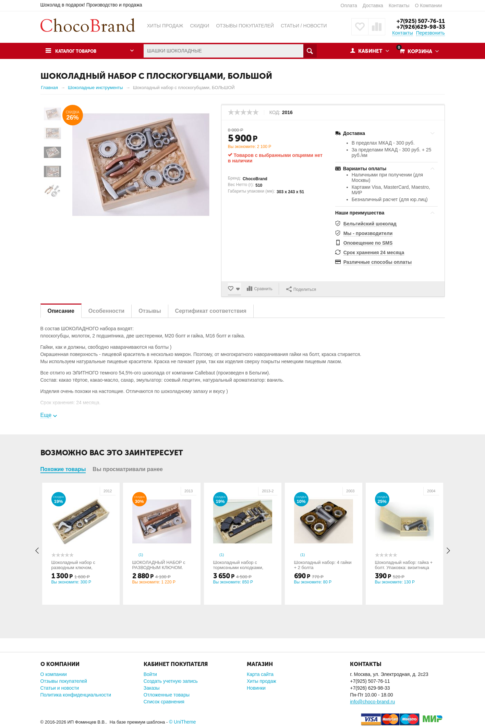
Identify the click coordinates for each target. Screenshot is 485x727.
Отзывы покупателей (63, 681)
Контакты (399, 5)
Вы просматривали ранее (128, 469)
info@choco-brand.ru (372, 701)
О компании (53, 674)
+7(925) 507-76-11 (419, 20)
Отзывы (149, 311)
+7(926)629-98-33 (420, 26)
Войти (150, 674)
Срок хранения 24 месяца (373, 252)
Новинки (256, 688)
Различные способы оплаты (377, 262)
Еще (46, 415)
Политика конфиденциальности (75, 695)
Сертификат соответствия (210, 311)
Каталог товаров (79, 51)
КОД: (274, 112)
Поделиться (302, 288)
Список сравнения (164, 701)
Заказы (152, 688)
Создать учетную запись (171, 681)
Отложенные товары (167, 695)
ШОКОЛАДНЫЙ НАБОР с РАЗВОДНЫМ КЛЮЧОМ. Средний (159, 567)
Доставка (373, 5)
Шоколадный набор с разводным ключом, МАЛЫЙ (74, 567)
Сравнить (264, 288)
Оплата (349, 5)
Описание (61, 311)
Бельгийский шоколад (370, 223)
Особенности (106, 311)
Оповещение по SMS (368, 242)
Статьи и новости (59, 688)
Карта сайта (260, 674)
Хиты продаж (261, 681)
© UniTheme (182, 722)
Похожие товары (63, 469)
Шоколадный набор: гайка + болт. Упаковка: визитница (405, 565)
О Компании (428, 5)
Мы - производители (368, 233)
